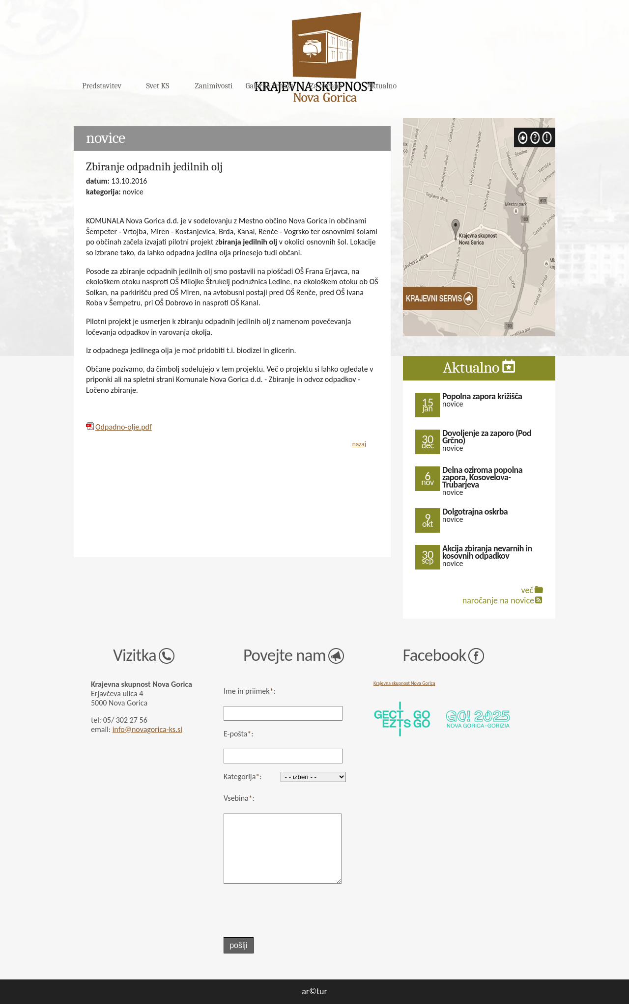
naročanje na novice (498, 600)
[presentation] (278, 910)
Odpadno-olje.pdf (123, 427)
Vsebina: (239, 798)
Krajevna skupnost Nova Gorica (404, 683)
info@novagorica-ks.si (147, 729)
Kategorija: (243, 776)
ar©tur (314, 991)
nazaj (359, 444)
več (527, 590)
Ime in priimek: (250, 691)
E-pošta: (239, 733)
